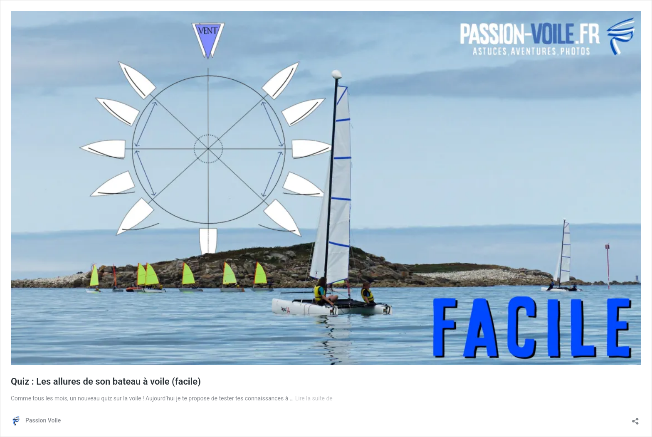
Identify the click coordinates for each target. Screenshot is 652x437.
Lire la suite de (314, 398)
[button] (326, 188)
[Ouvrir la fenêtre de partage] (635, 418)
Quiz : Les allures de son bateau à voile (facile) (106, 381)
